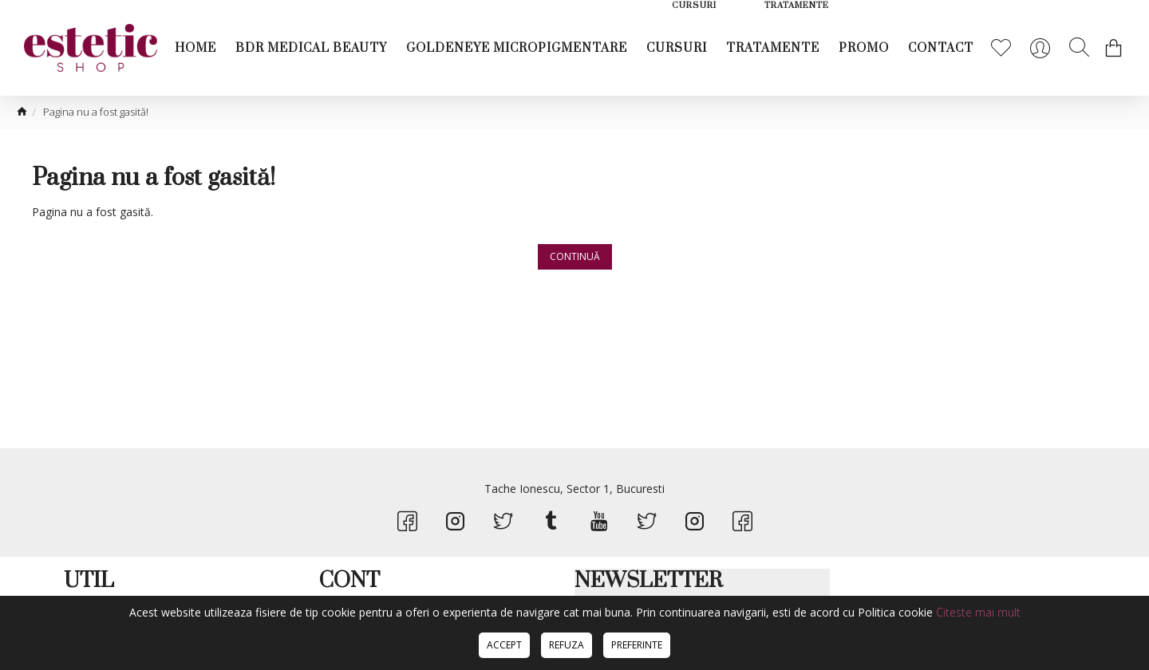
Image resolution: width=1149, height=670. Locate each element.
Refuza (566, 645)
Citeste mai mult (978, 612)
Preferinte (636, 645)
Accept (504, 645)
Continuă (575, 256)
